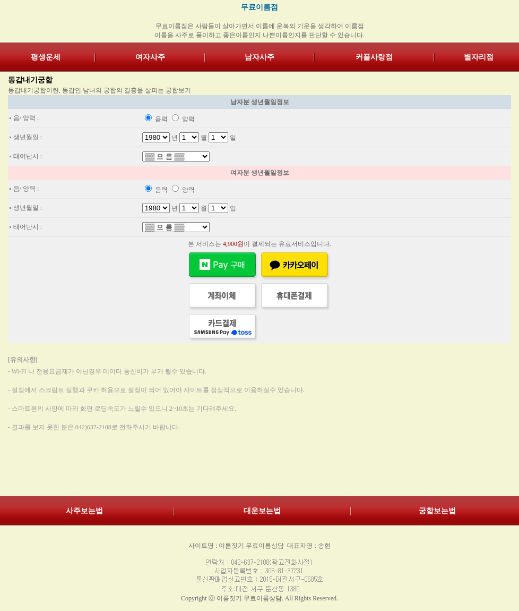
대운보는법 (262, 511)
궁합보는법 (437, 511)
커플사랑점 (374, 57)
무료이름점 (259, 7)
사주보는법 (84, 511)
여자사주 (150, 57)
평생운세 (45, 57)
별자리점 (479, 57)
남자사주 (259, 57)
